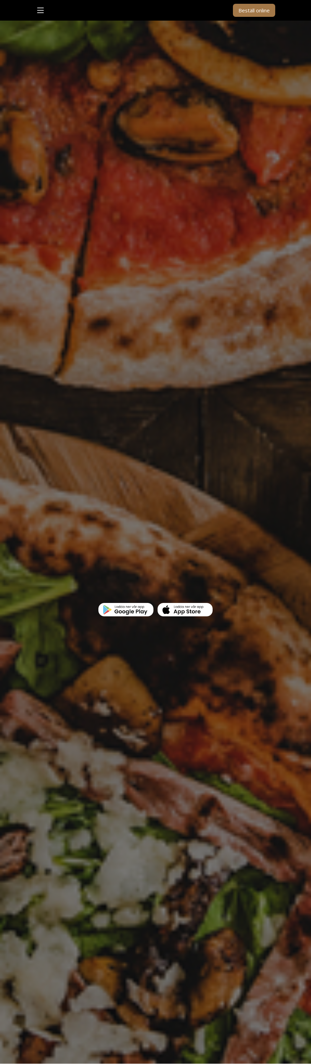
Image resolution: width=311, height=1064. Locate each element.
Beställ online (254, 10)
